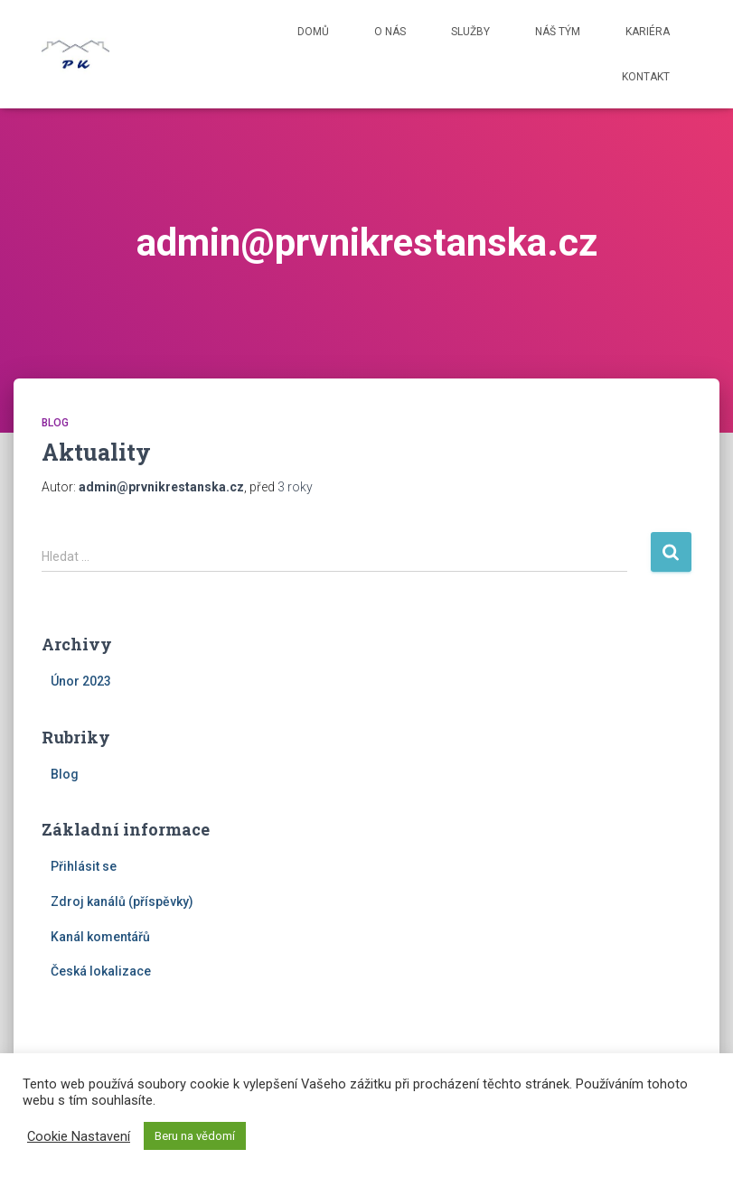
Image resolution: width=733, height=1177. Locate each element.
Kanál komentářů (100, 936)
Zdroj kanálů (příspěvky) (122, 901)
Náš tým (557, 31)
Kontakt (646, 76)
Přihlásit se (84, 866)
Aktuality (96, 452)
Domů (313, 31)
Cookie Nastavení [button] (78, 1136)
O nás (390, 31)
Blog (55, 422)
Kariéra (647, 31)
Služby (470, 31)
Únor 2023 (81, 681)
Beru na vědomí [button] (195, 1136)
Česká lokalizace (101, 971)
